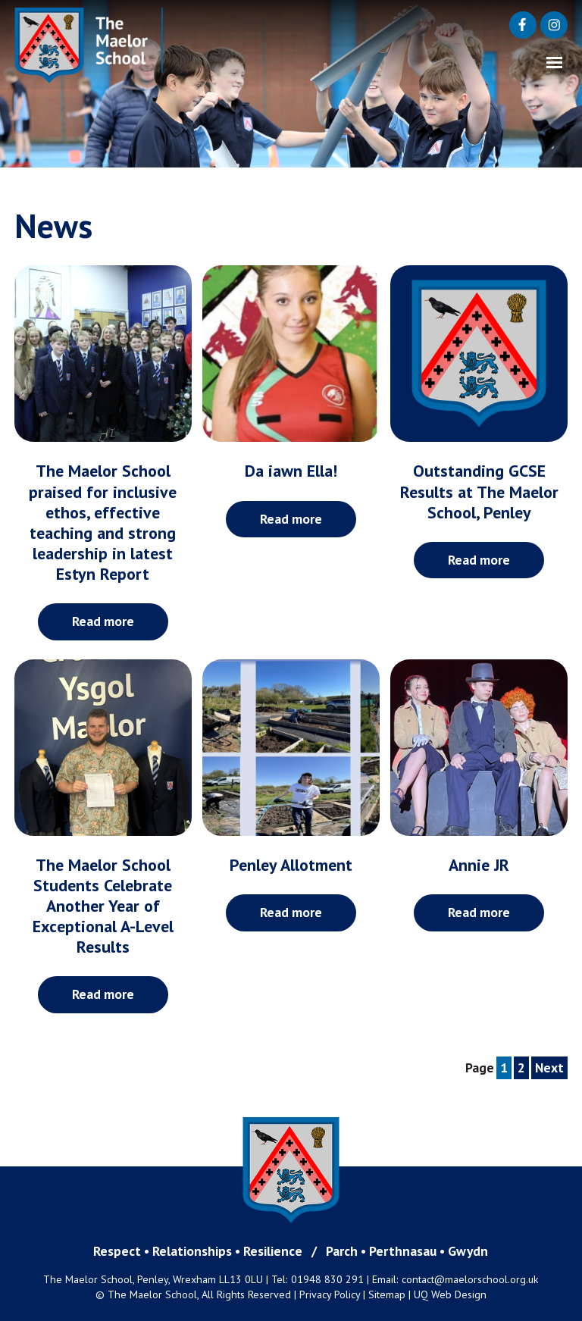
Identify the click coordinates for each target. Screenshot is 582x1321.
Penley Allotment (291, 864)
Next (549, 1067)
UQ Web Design (450, 1294)
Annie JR (479, 864)
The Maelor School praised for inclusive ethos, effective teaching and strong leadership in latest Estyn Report (103, 522)
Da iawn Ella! (291, 470)
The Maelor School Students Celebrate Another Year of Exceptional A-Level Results (103, 905)
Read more (103, 621)
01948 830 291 (327, 1279)
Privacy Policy (329, 1294)
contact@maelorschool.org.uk (470, 1279)
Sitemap (386, 1294)
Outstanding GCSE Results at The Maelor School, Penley (479, 491)
